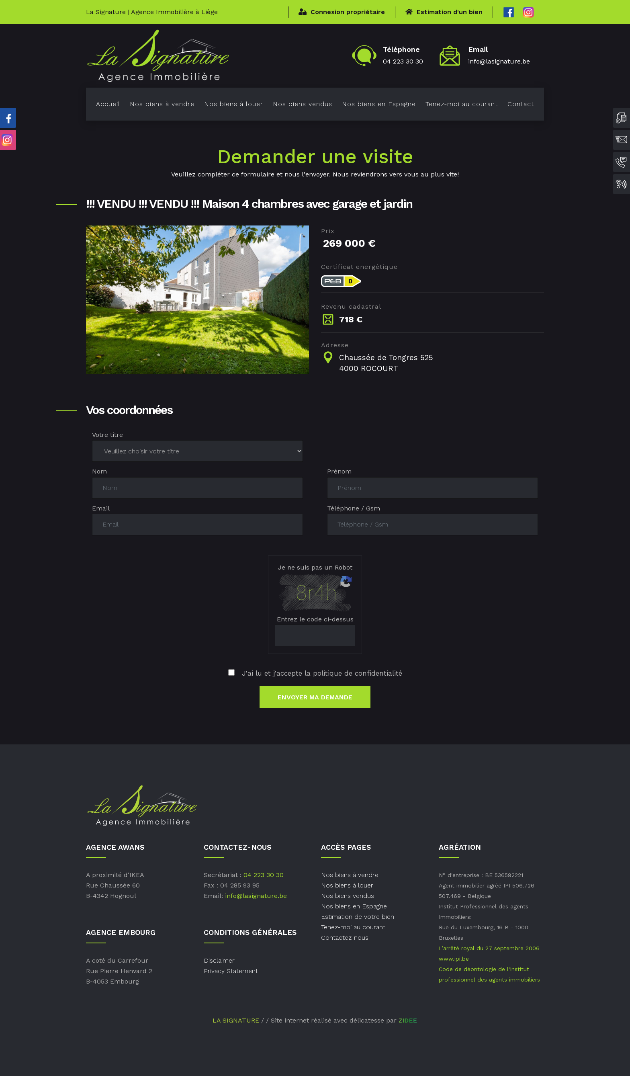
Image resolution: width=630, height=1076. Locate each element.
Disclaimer (219, 960)
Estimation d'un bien (444, 12)
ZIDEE (408, 1020)
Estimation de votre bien (357, 916)
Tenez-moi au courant (461, 104)
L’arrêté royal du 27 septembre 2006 (489, 948)
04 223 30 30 (403, 61)
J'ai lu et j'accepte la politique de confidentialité (315, 673)
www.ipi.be (454, 958)
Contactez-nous (344, 937)
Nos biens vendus (302, 104)
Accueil (108, 104)
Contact (520, 104)
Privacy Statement (231, 971)
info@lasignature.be (499, 61)
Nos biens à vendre (162, 104)
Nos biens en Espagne (379, 104)
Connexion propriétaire (342, 12)
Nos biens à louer (233, 104)
